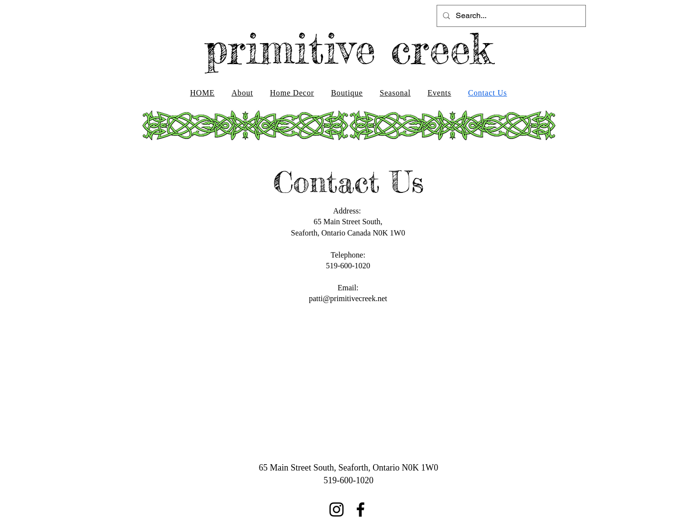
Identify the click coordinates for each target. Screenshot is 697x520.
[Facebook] (360, 509)
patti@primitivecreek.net (348, 298)
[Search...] (510, 15)
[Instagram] (336, 509)
